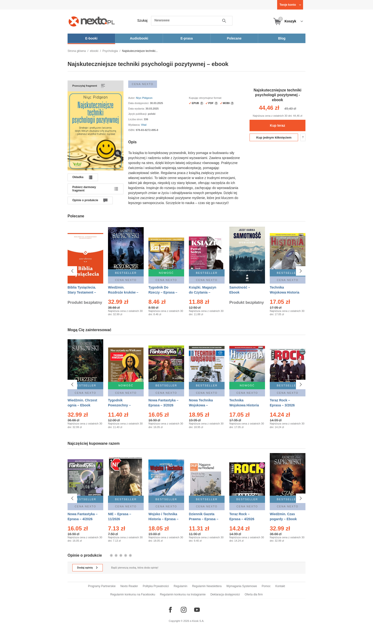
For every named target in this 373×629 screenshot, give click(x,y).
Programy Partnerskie (102, 586)
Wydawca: (134, 124)
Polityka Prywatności (156, 586)
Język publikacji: (138, 113)
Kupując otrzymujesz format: (205, 97)
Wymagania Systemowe (241, 586)
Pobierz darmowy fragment (84, 188)
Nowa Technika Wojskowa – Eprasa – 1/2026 (201, 405)
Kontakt (280, 586)
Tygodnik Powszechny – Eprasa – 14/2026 (121, 405)
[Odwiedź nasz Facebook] (170, 610)
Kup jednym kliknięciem (273, 137)
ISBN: (132, 130)
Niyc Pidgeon (144, 97)
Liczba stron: (136, 119)
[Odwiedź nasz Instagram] (183, 610)
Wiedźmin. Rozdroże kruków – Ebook (123, 292)
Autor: (132, 97)
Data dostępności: (139, 103)
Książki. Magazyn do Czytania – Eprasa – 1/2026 (202, 292)
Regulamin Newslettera (206, 586)
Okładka (77, 177)
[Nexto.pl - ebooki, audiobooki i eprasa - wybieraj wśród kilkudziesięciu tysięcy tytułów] (92, 21)
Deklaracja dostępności (225, 594)
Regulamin (180, 586)
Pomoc (266, 586)
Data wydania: (137, 108)
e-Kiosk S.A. (197, 620)
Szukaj (142, 20)
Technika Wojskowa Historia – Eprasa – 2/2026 (244, 405)
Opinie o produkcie (85, 200)
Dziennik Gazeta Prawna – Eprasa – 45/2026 (203, 519)
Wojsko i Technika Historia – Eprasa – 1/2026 (163, 519)
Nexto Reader (129, 586)
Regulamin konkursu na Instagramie (183, 594)
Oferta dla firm (254, 594)
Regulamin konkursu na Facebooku (132, 594)
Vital (144, 124)
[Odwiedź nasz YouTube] (197, 610)
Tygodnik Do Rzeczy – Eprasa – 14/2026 (162, 292)
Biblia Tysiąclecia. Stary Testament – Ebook (82, 292)
